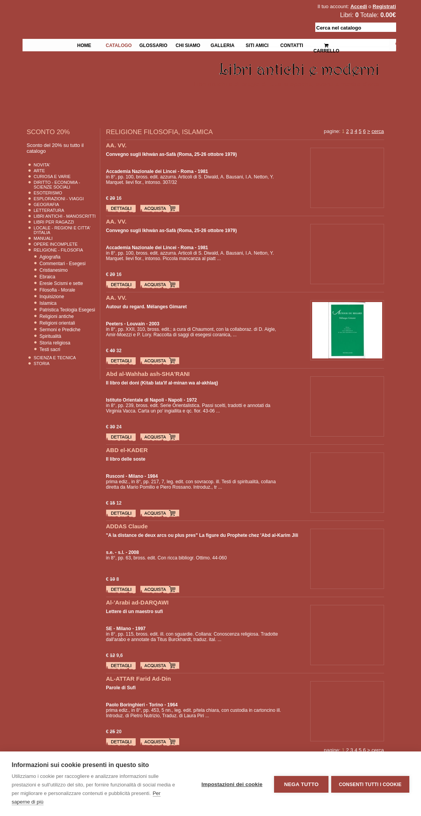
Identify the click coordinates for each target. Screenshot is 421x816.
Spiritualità (50, 336)
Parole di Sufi (121, 687)
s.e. (110, 552)
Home (84, 45)
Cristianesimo (54, 270)
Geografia (46, 204)
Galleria (222, 45)
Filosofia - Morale (57, 290)
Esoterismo (48, 192)
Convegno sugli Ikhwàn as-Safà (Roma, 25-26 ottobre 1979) (171, 154)
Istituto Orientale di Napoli (135, 400)
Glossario (153, 45)
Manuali (43, 238)
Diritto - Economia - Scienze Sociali (57, 184)
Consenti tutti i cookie (370, 783)
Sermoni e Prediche (60, 329)
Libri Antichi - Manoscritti (65, 216)
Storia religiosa (55, 343)
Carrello (326, 45)
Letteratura (49, 210)
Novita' (42, 165)
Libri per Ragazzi (54, 222)
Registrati (384, 6)
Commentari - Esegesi (63, 263)
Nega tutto (300, 784)
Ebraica (48, 277)
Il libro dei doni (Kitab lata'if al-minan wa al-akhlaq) (162, 383)
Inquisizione (52, 296)
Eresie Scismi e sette (61, 283)
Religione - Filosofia (58, 250)
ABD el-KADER (127, 450)
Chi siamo (188, 45)
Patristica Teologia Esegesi (67, 310)
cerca (378, 131)
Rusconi (115, 476)
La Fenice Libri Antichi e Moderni (90, 11)
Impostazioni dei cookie (230, 784)
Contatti (291, 45)
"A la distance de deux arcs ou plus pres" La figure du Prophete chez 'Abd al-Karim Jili (202, 535)
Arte (39, 170)
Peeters (114, 324)
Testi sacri (50, 349)
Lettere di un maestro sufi (134, 611)
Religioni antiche (57, 316)
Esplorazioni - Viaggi (59, 198)
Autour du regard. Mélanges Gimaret (146, 306)
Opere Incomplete (56, 244)
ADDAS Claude (127, 526)
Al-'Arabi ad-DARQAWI (137, 602)
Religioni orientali (57, 323)
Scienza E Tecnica (55, 357)
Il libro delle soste (125, 459)
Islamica (48, 303)
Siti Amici (257, 45)
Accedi (358, 6)
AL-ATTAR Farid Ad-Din (138, 678)
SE (109, 628)
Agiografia (50, 257)
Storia (42, 363)
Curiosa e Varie (52, 176)
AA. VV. (116, 145)
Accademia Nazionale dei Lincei (141, 171)
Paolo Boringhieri (125, 705)
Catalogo (119, 45)
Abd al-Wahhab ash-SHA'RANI (148, 373)
